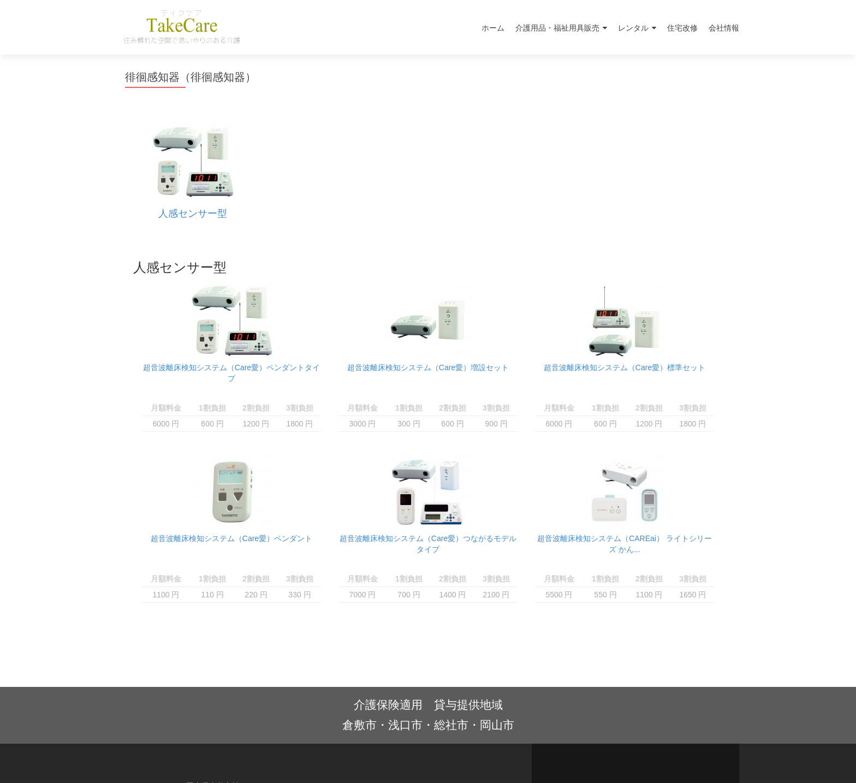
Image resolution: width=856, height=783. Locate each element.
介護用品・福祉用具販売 (557, 27)
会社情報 (724, 27)
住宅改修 (682, 27)
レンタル (633, 27)
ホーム (493, 27)
